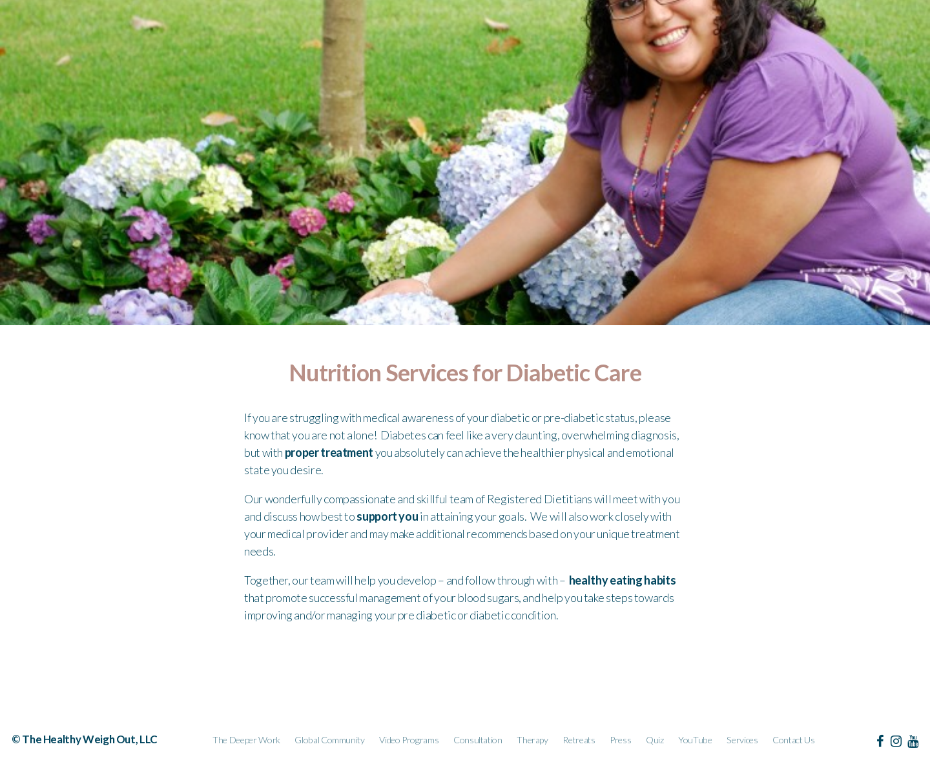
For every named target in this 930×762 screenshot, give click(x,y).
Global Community (329, 739)
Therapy (532, 739)
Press (620, 739)
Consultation (477, 739)
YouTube (695, 739)
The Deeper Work (246, 739)
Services (742, 739)
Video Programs (409, 739)
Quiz (655, 739)
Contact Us (793, 739)
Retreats (579, 739)
